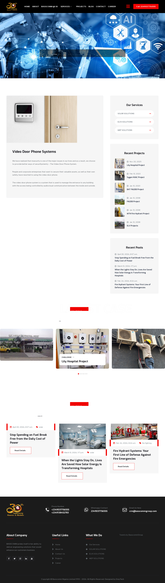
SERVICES (66, 6)
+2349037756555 (60, 509)
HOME (27, 6)
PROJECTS (81, 6)
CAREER (112, 6)
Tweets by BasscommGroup (131, 535)
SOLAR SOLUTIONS (134, 113)
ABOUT (35, 6)
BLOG (91, 6)
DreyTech (120, 579)
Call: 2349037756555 (146, 6)
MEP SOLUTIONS (134, 130)
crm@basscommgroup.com (143, 511)
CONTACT (101, 6)
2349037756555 (99, 511)
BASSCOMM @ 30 (49, 6)
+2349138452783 (60, 512)
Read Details (20, 450)
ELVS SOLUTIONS (134, 122)
